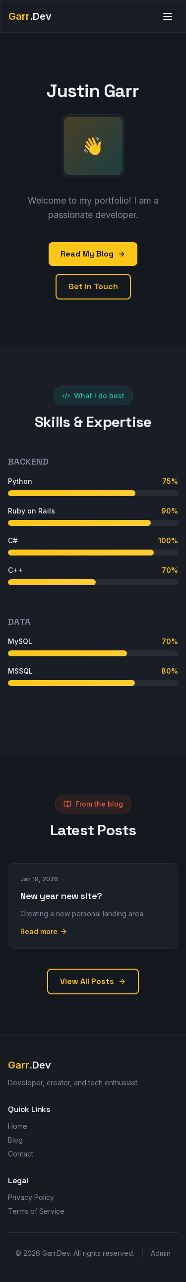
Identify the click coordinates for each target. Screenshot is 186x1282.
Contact (20, 1154)
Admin (161, 1253)
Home (17, 1126)
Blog (15, 1140)
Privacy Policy (31, 1197)
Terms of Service (36, 1211)
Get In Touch (93, 286)
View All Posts (93, 981)
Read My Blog (93, 254)
